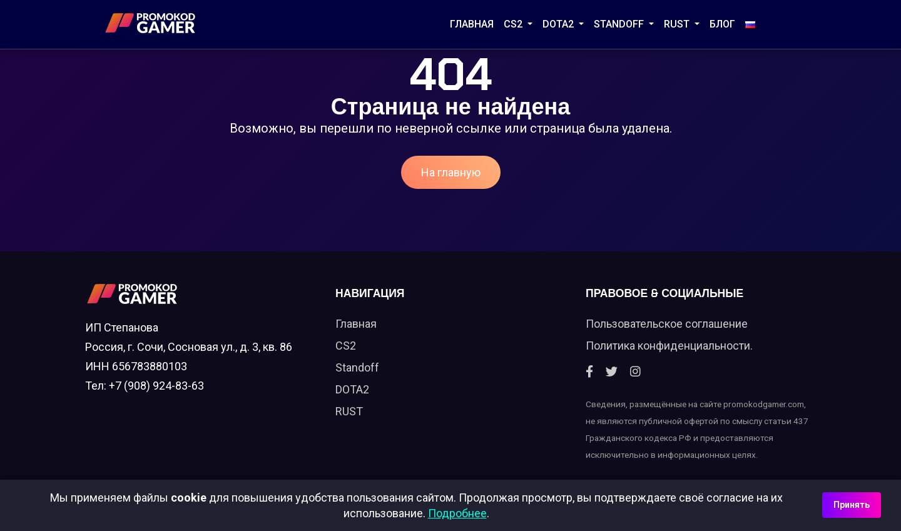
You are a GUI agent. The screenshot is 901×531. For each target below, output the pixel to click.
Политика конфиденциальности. (669, 345)
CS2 (514, 24)
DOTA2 (559, 24)
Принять (851, 505)
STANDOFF (620, 24)
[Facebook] (589, 372)
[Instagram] (635, 372)
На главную (451, 172)
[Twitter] (612, 372)
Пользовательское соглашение (667, 323)
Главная (472, 24)
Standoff (357, 367)
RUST (678, 24)
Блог (722, 24)
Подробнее (457, 513)
